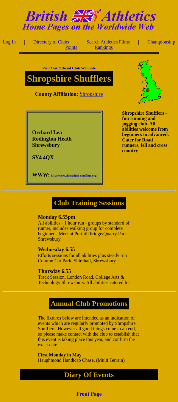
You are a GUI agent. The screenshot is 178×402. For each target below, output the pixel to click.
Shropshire (91, 94)
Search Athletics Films (108, 41)
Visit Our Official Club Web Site (69, 68)
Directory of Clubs (51, 41)
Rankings (104, 47)
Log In (9, 41)
